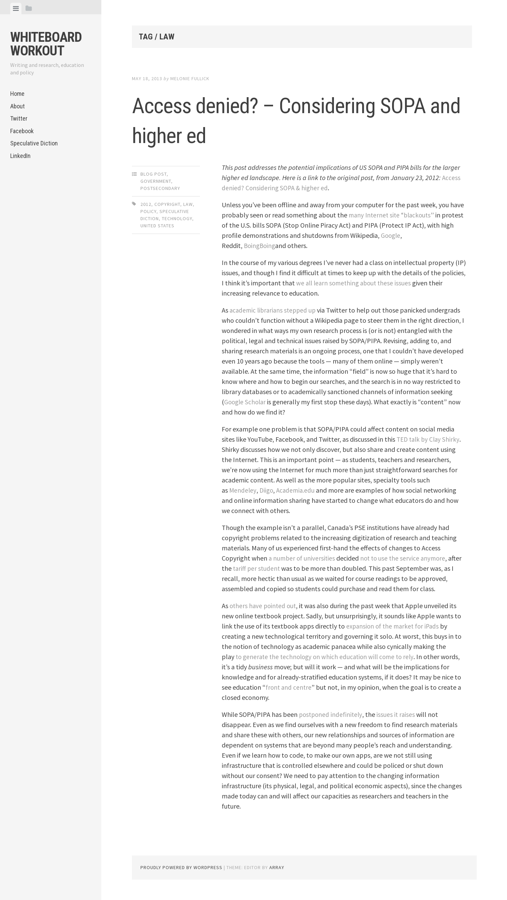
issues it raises (398, 714)
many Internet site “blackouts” (393, 215)
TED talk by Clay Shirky (429, 439)
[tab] (15, 8)
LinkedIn (20, 155)
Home (17, 93)
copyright (167, 204)
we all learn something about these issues (356, 283)
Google (405, 235)
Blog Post (153, 174)
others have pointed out (264, 605)
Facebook (22, 131)
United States (157, 226)
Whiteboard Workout (46, 44)
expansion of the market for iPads (394, 626)
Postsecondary (160, 188)
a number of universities (303, 558)
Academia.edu (297, 490)
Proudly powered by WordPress (181, 867)
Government (155, 181)
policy (148, 211)
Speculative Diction (34, 143)
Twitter (19, 118)
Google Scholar (246, 402)
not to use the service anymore (406, 558)
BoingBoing (260, 245)
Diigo (267, 490)
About (17, 106)
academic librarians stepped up (274, 310)
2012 (145, 204)
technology (177, 218)
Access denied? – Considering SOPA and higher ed (289, 119)
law (188, 204)
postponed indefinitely (331, 714)
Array (276, 867)
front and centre (297, 687)
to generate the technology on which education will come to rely (328, 656)
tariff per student (257, 568)
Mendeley (243, 490)
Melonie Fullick (189, 78)
